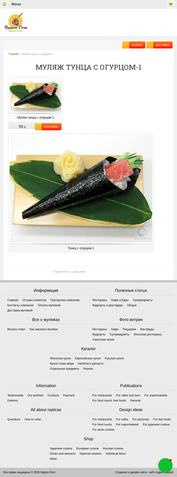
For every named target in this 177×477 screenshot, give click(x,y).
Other (53, 458)
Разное (88, 368)
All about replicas (46, 410)
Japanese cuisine (61, 448)
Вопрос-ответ (16, 329)
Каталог (88, 349)
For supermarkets (155, 395)
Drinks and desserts (62, 453)
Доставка (161, 44)
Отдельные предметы (64, 368)
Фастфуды (147, 329)
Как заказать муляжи (43, 329)
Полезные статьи (131, 290)
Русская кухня (114, 358)
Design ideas (131, 410)
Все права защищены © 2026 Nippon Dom (29, 472)
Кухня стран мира (62, 363)
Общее (132, 305)
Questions (14, 419)
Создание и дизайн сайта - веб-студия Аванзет (144, 472)
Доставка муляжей (20, 310)
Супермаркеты (143, 300)
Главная (13, 54)
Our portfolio (35, 395)
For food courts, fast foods (109, 400)
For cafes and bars (128, 395)
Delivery (12, 400)
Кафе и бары (120, 300)
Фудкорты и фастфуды (107, 305)
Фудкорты (99, 334)
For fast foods (162, 419)
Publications (131, 386)
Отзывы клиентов (34, 300)
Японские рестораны (147, 334)
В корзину (50, 126)
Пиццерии (129, 329)
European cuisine (87, 448)
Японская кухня (60, 358)
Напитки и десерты (91, 363)
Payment (69, 395)
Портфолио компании (65, 300)
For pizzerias (140, 419)
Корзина (171, 4)
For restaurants (102, 395)
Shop (88, 439)
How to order (33, 419)
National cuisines (91, 453)
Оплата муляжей (49, 305)
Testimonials (15, 395)
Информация (46, 290)
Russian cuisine (113, 448)
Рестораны (99, 300)
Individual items (116, 453)
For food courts (102, 424)
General (135, 400)
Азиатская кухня (103, 339)
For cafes (122, 419)
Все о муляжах (46, 319)
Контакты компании (20, 305)
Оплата (135, 44)
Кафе (115, 329)
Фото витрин (131, 319)
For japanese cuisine (156, 424)
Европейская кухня (88, 358)
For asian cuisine (103, 429)
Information (46, 386)
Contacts (53, 395)
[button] (165, 465)
